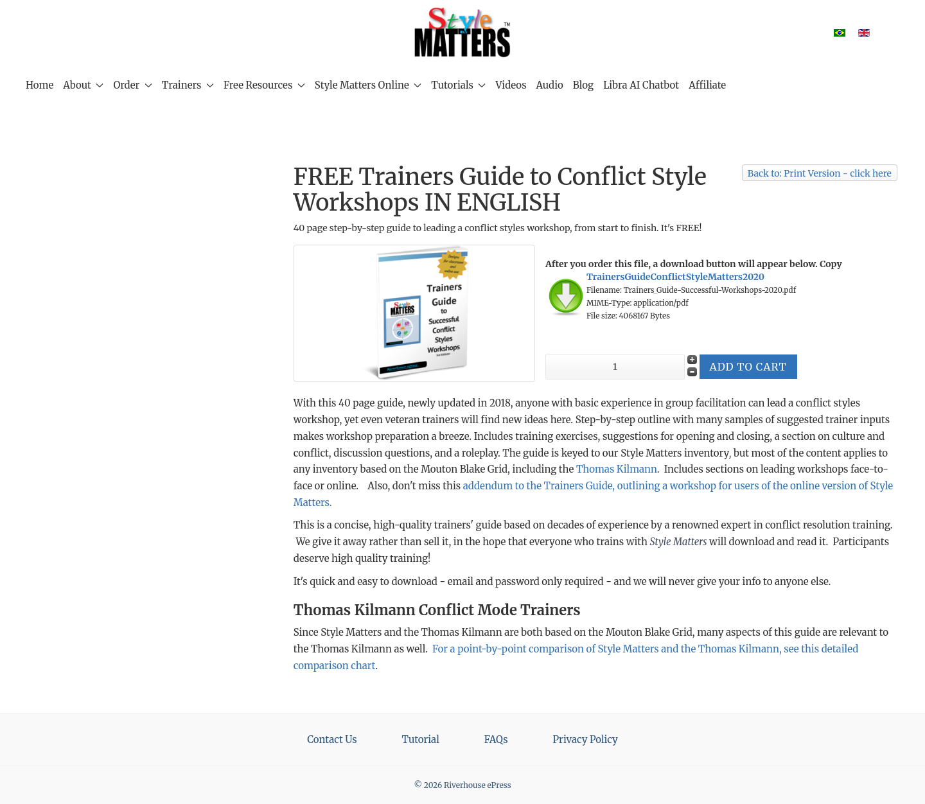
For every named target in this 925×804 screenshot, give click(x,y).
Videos (510, 85)
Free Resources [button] (264, 85)
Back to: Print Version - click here (820, 173)
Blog (583, 85)
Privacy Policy (585, 739)
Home (39, 85)
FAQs (496, 739)
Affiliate (707, 85)
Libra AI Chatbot (641, 85)
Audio (549, 85)
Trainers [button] (188, 85)
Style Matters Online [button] (368, 85)
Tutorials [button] (458, 85)
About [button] (83, 85)
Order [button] (132, 85)
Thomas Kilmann (616, 469)
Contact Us (332, 739)
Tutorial (420, 739)
